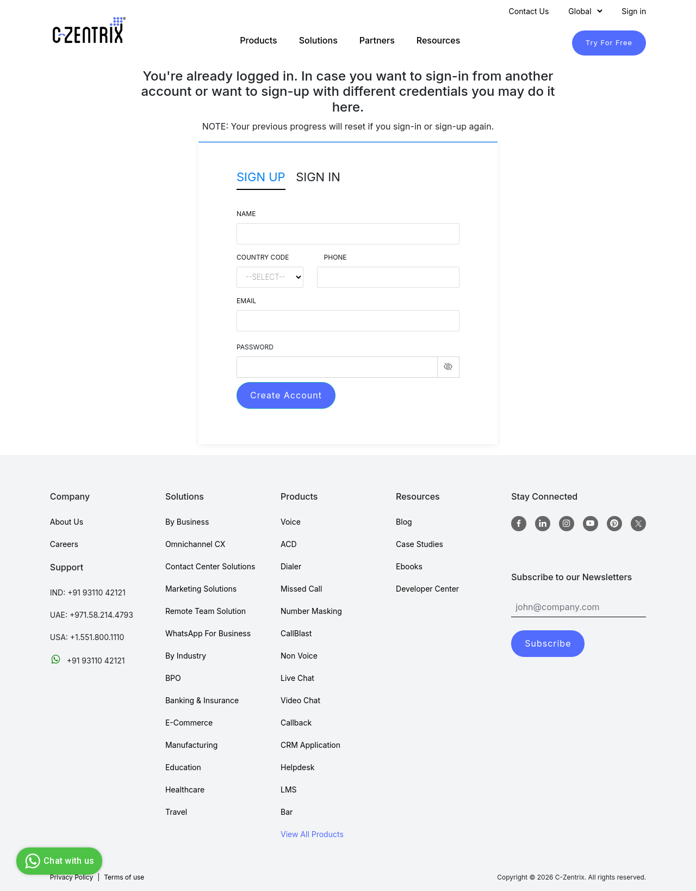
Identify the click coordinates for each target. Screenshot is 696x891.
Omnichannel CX (195, 544)
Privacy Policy (71, 877)
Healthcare (184, 789)
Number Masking (311, 611)
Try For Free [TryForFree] (609, 42)
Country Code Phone (292, 257)
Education (183, 767)
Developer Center (427, 588)
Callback (296, 722)
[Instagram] (566, 524)
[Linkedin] (543, 524)
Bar (287, 811)
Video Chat (300, 700)
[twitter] (638, 523)
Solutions (318, 40)
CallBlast (296, 633)
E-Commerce (189, 722)
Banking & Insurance (202, 700)
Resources (439, 40)
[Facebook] (519, 524)
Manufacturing (191, 744)
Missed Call (301, 588)
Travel (176, 811)
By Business (187, 521)
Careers (64, 544)
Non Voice (299, 655)
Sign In (318, 177)
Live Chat (297, 678)
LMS (289, 789)
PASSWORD (255, 347)
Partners (377, 40)
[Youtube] (590, 524)
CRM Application (310, 744)
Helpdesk (297, 767)
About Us (66, 521)
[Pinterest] (614, 524)
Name (246, 214)
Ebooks (409, 566)
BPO (173, 678)
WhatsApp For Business (208, 633)
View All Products (312, 834)
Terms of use (124, 877)
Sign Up (261, 177)
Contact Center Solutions (210, 566)
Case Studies (419, 544)
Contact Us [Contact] (529, 11)
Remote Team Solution (205, 611)
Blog (404, 521)
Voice (291, 521)
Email (246, 301)
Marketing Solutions (201, 588)
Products (258, 40)
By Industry (185, 655)
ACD (289, 544)
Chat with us (58, 861)
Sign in (634, 11)
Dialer (291, 566)
